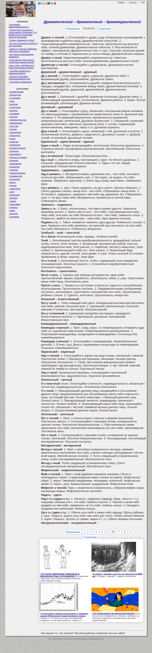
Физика (12, 201)
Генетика (13, 110)
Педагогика (14, 167)
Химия (12, 210)
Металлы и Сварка (18, 157)
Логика (12, 139)
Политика (13, 170)
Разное (12, 182)
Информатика (15, 123)
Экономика (14, 217)
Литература (14, 135)
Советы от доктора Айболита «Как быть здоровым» (23, 50)
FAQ (143, 2)
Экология (13, 214)
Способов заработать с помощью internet (20, 72)
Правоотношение (17, 173)
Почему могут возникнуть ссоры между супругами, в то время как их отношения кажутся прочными (23, 33)
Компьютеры (15, 132)
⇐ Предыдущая (71, 28)
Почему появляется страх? (22, 40)
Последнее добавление (20, 82)
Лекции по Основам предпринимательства (19, 77)
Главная (121, 2)
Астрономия (14, 98)
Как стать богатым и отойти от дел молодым (23, 44)
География (14, 114)
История (13, 129)
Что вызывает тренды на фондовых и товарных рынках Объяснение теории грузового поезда (64, 615)
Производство (15, 176)
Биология (13, 104)
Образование (15, 164)
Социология (14, 189)
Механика (13, 160)
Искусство (13, 126)
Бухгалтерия (15, 107)
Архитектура (15, 95)
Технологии (14, 195)
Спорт (11, 192)
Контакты (133, 2)
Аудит (11, 101)
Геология (13, 117)
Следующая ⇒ (106, 28)
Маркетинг (14, 142)
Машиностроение (17, 148)
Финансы (13, 207)
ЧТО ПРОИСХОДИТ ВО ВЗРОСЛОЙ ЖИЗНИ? (113, 614)
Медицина (14, 151)
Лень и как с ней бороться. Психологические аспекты (21, 66)
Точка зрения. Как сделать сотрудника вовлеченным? (21, 61)
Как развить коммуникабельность (19, 25)
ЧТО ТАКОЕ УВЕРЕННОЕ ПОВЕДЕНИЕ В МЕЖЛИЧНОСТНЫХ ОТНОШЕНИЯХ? (59, 575)
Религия (12, 185)
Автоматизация (16, 92)
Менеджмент (15, 154)
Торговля (13, 198)
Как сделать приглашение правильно (21, 55)
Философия (14, 204)
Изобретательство (17, 120)
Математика (14, 145)
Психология (14, 179)
